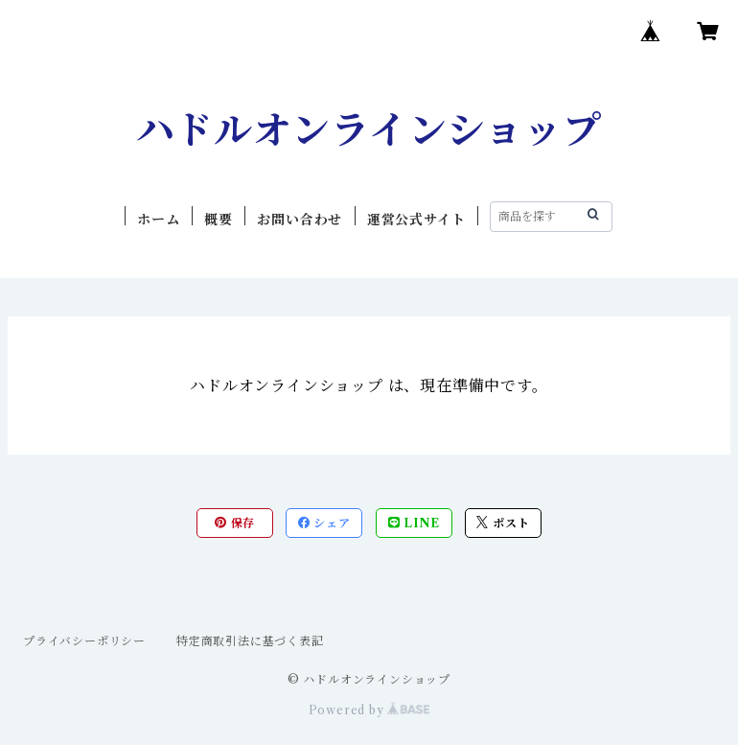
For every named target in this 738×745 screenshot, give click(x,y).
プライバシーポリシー (84, 641)
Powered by (369, 710)
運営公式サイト (416, 219)
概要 (218, 219)
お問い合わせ (299, 219)
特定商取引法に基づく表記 (250, 641)
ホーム (158, 219)
